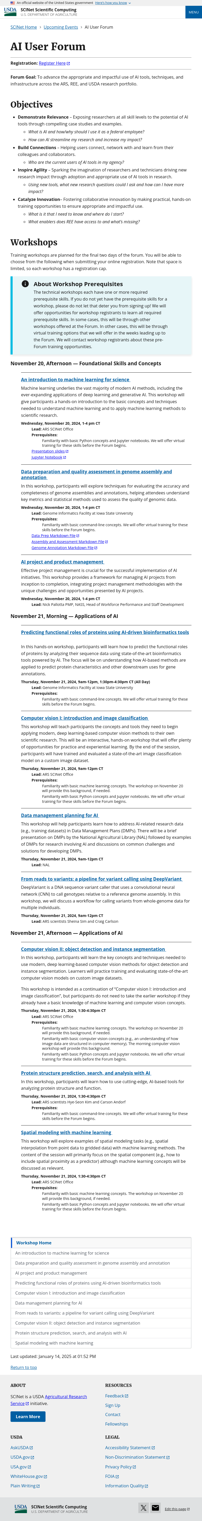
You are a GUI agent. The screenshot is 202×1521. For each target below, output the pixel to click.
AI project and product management (51, 1273)
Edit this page (175, 1509)
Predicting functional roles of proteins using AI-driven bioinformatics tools (88, 1283)
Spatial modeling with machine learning (54, 1343)
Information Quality (124, 1486)
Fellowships (116, 1424)
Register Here (52, 63)
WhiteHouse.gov (27, 1476)
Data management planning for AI (48, 1303)
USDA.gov (20, 1457)
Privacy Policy (118, 1467)
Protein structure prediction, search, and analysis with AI (71, 1333)
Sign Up (112, 1405)
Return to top (24, 1367)
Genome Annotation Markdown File (62, 547)
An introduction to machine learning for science (62, 1253)
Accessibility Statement (128, 1448)
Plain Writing (23, 1486)
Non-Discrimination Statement (135, 1457)
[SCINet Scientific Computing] (49, 12)
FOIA (110, 1476)
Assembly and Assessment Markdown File (68, 541)
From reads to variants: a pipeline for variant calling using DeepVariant (84, 1313)
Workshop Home (34, 1243)
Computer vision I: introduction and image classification (70, 1293)
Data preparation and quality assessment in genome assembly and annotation (92, 1263)
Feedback (114, 1396)
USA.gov (19, 1467)
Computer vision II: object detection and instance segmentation (77, 1323)
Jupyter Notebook (47, 457)
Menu (194, 12)
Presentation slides (48, 451)
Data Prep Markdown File (53, 535)
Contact (112, 1414)
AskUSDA (20, 1448)
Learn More (28, 1416)
